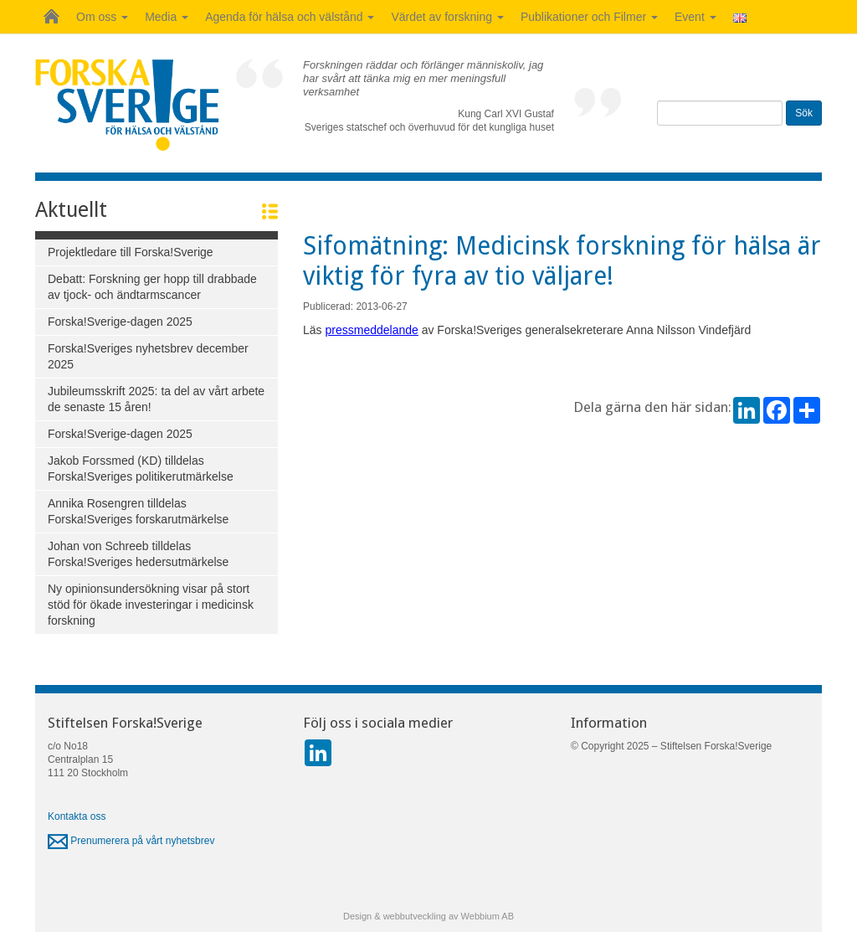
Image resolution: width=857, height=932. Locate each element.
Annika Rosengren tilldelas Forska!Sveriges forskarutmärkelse (138, 511)
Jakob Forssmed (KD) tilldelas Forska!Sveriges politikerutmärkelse (140, 468)
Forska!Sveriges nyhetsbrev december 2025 (148, 356)
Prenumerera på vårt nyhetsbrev (131, 841)
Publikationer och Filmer (589, 16)
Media (166, 16)
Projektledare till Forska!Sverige (130, 252)
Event (695, 16)
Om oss (102, 16)
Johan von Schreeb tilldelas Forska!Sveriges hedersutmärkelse (138, 554)
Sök (804, 113)
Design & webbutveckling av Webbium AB (428, 916)
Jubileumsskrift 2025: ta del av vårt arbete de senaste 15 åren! (156, 399)
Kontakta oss (76, 816)
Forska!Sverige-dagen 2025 (120, 321)
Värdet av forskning (447, 16)
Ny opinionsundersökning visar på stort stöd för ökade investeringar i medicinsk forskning (151, 604)
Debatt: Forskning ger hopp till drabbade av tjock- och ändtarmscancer (152, 286)
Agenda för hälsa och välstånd (289, 16)
